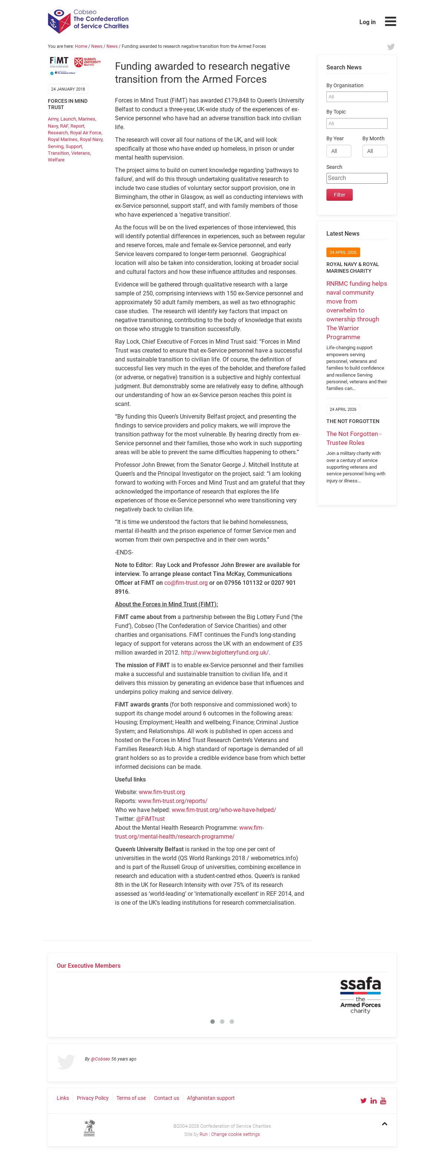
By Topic (336, 112)
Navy (53, 126)
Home (81, 46)
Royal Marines (63, 139)
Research (58, 132)
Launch (68, 119)
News (96, 46)
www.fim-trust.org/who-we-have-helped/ (224, 809)
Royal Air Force (85, 132)
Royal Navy (91, 139)
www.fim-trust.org (162, 792)
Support (74, 146)
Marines (86, 119)
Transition (58, 153)
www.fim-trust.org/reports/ (173, 800)
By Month (373, 138)
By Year (335, 138)
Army (53, 119)
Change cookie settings (235, 1134)
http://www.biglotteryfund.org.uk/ (225, 652)
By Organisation (345, 85)
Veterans (80, 153)
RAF (64, 126)
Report (77, 126)
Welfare (56, 160)
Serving (55, 146)
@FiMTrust (150, 818)
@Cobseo (100, 1059)
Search (334, 167)
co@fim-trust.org (186, 582)
